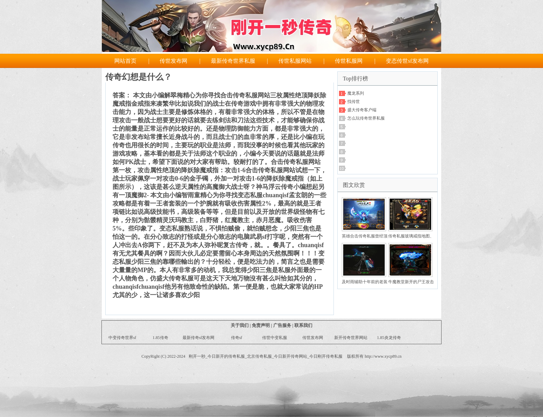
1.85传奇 (160, 337)
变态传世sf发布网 (407, 61)
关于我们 (240, 325)
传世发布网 (173, 61)
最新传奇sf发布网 (199, 337)
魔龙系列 (355, 93)
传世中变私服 (274, 337)
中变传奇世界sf (122, 337)
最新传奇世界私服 (233, 61)
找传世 (353, 101)
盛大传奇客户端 (361, 109)
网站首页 (125, 61)
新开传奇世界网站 (350, 337)
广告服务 (282, 325)
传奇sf (236, 337)
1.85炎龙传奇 (389, 337)
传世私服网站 (295, 61)
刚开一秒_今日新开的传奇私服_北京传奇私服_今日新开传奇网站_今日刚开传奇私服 (265, 356)
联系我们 (303, 325)
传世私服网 (349, 61)
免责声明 (261, 325)
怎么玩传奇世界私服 (366, 118)
